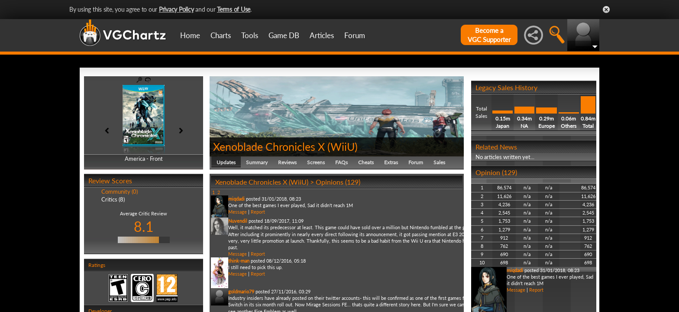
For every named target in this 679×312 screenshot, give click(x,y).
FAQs (341, 162)
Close (606, 9)
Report (258, 211)
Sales (439, 162)
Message (237, 211)
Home (190, 35)
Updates (226, 162)
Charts (220, 35)
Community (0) (119, 191)
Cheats (366, 162)
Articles (322, 35)
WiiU (342, 146)
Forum (354, 35)
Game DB (283, 35)
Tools (249, 35)
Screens (316, 162)
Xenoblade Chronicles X (269, 146)
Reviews (287, 162)
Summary (257, 162)
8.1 (144, 226)
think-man (238, 260)
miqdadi (236, 199)
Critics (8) (113, 199)
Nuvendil (237, 221)
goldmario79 (241, 291)
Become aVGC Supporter (489, 34)
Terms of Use (233, 9)
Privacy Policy (176, 9)
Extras (391, 162)
